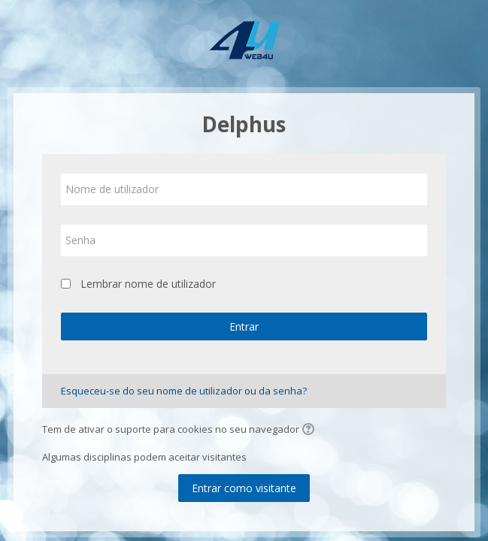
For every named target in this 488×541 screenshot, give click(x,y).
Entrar (244, 326)
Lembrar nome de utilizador (148, 284)
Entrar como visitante (244, 488)
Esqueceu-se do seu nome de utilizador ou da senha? (184, 390)
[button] (311, 430)
